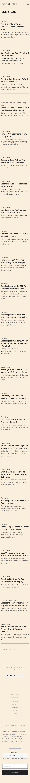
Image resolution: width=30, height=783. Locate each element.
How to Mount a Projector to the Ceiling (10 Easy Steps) (14, 261)
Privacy (15, 714)
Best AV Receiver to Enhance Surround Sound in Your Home (14, 554)
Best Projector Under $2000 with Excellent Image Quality (14, 315)
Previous (5, 650)
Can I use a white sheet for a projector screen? (14, 420)
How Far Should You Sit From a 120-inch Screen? (14, 235)
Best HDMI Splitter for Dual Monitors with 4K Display (13, 580)
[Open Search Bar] (25, 4)
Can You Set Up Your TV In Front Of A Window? (15, 54)
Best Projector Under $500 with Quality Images (15, 501)
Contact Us (15, 704)
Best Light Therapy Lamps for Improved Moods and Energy (14, 604)
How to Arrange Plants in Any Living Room (14, 135)
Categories (15, 752)
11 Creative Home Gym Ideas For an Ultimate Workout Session (14, 629)
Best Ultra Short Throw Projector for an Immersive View (13, 27)
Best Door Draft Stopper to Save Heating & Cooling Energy (15, 109)
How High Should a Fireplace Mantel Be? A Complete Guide (14, 370)
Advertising (15, 707)
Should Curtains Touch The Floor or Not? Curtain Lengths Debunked (14, 474)
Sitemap (15, 710)
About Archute (15, 701)
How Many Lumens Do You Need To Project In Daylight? (13, 397)
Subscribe (15, 772)
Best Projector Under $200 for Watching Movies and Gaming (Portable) (14, 343)
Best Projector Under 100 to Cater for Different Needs (13, 287)
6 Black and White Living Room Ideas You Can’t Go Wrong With (14, 446)
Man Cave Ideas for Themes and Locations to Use (13, 211)
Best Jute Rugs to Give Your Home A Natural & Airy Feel (13, 161)
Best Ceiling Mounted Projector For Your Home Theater (15, 528)
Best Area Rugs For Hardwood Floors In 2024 (14, 185)
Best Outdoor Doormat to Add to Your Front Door (14, 80)
